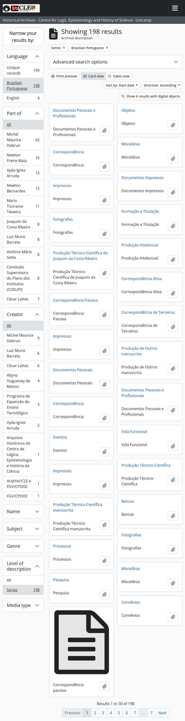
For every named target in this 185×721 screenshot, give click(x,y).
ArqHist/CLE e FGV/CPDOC (23, 483)
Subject (15, 529)
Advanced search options (80, 62)
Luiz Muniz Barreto (23, 239)
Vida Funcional (134, 431)
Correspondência (68, 152)
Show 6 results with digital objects (150, 96)
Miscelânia (130, 144)
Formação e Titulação (140, 211)
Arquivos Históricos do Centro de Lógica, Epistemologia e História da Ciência (23, 454)
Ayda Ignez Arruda (23, 173)
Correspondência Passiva (75, 300)
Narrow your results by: (23, 36)
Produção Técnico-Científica (145, 465)
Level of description (19, 566)
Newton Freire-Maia (23, 157)
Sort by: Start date (120, 85)
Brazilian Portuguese (23, 85)
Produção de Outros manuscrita (139, 351)
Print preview (64, 76)
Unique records (23, 70)
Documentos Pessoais (72, 369)
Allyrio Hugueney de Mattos (23, 381)
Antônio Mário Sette (23, 254)
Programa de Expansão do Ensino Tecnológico (23, 404)
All (9, 124)
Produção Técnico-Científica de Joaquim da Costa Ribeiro (80, 255)
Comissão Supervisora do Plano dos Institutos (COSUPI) (23, 278)
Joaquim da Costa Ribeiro (23, 224)
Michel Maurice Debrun (23, 140)
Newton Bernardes (23, 188)
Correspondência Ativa (141, 278)
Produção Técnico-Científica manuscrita (77, 507)
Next (162, 712)
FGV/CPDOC (23, 497)
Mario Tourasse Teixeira (23, 206)
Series (23, 591)
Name (13, 511)
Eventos (60, 437)
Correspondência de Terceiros (148, 312)
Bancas (127, 501)
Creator (15, 314)
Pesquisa (61, 579)
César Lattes (23, 300)
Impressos (62, 185)
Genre (13, 546)
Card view (93, 76)
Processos (62, 546)
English (23, 99)
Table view (119, 76)
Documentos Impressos (142, 177)
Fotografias (63, 219)
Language (17, 56)
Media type (19, 605)
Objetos (128, 110)
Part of (14, 113)
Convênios (130, 602)
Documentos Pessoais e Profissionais (74, 113)
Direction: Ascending (160, 85)
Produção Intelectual (139, 245)
